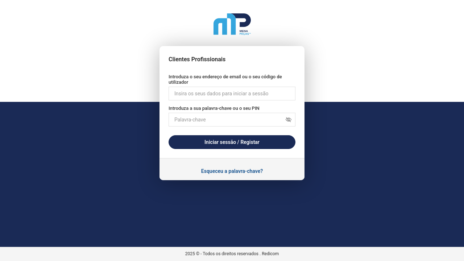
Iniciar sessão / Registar (232, 142)
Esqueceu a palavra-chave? (232, 171)
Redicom (270, 253)
